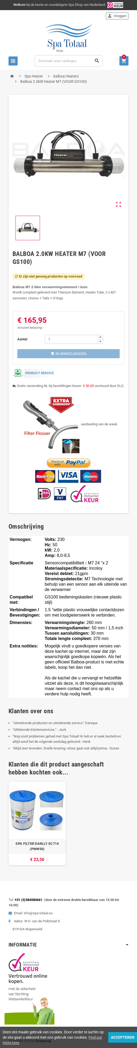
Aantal (22, 339)
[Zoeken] (69, 61)
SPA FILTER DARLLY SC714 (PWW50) (37, 846)
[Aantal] (71, 339)
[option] (37, 823)
